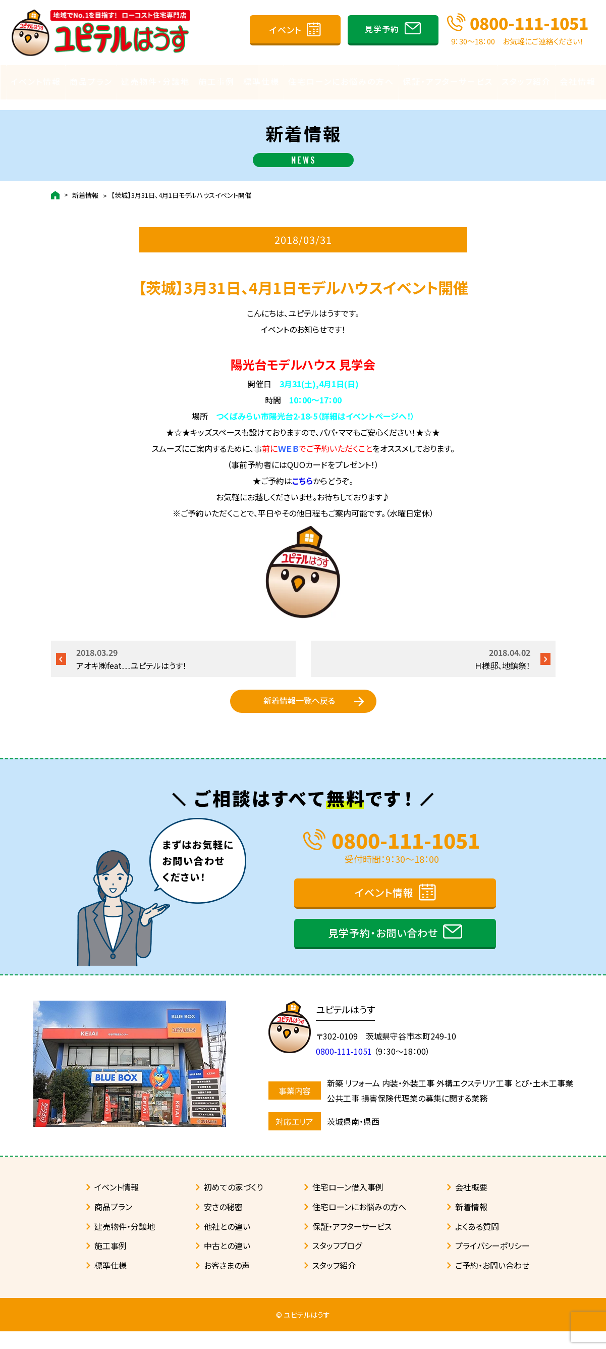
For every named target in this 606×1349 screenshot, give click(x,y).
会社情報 (578, 81)
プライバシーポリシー (492, 1263)
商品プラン (91, 81)
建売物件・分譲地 (155, 81)
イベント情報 (36, 81)
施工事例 (216, 81)
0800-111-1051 (529, 22)
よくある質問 (477, 1244)
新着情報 (85, 185)
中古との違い (227, 1263)
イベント (285, 29)
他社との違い (227, 1244)
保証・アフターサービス (448, 81)
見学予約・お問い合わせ (383, 950)
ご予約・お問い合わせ (492, 1283)
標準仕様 (261, 81)
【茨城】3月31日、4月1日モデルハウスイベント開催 (181, 185)
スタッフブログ (337, 1263)
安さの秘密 (223, 1224)
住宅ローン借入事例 (347, 1205)
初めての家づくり (233, 1205)
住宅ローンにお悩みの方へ (341, 81)
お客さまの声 (227, 1283)
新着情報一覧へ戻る (299, 705)
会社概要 (471, 1205)
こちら (302, 470)
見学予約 (382, 29)
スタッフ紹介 (526, 81)
